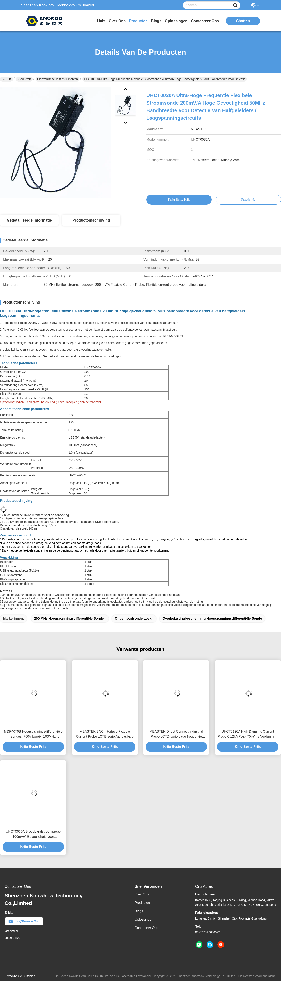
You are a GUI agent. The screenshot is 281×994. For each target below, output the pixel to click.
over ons (117, 21)
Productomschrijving (91, 220)
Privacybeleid (13, 976)
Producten (24, 79)
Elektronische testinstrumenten (57, 79)
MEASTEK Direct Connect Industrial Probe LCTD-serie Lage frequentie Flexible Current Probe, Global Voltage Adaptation (176, 734)
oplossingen (176, 21)
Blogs (139, 911)
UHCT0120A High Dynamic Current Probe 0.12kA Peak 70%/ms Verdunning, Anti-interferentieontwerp (247, 734)
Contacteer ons (146, 928)
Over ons (142, 894)
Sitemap (29, 976)
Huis (101, 21)
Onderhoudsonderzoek (133, 618)
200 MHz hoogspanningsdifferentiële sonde (69, 618)
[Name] (235, 5)
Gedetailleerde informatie (29, 220)
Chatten (243, 21)
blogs (156, 21)
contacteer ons (205, 21)
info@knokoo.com (24, 921)
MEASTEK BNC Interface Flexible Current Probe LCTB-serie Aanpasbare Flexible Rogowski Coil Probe (105, 734)
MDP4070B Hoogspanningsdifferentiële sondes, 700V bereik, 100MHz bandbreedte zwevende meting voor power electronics (33, 734)
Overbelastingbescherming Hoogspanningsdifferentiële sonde (212, 618)
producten (138, 21)
